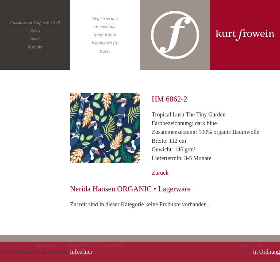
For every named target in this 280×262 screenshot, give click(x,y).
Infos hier (81, 252)
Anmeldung (105, 26)
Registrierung (105, 18)
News (35, 30)
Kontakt (35, 46)
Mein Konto (105, 34)
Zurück (160, 173)
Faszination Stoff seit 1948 (35, 22)
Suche (35, 38)
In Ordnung (266, 252)
